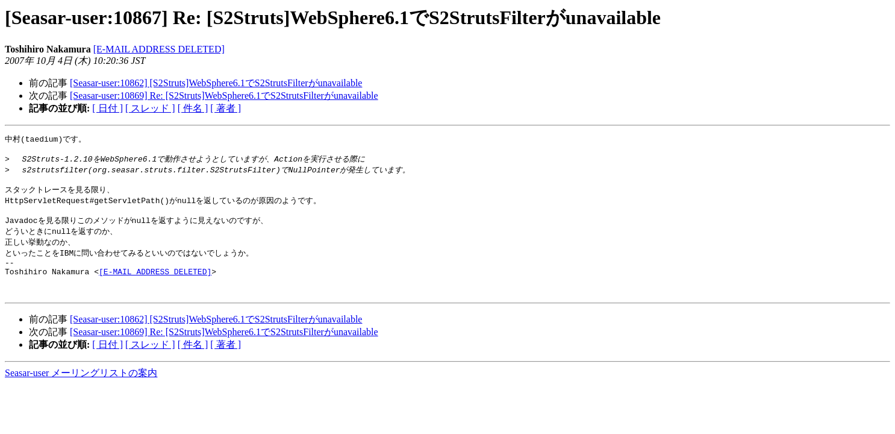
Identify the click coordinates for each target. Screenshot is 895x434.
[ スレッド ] (150, 108)
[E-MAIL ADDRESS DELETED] (159, 49)
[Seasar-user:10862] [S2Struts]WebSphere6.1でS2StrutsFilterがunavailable (216, 83)
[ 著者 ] (225, 108)
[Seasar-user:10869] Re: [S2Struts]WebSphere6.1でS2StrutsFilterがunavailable (224, 95)
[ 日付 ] (107, 108)
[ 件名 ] (193, 108)
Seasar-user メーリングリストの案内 (81, 391)
